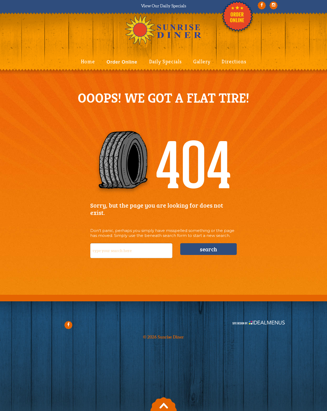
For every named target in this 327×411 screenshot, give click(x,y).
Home (88, 61)
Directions (234, 61)
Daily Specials (165, 61)
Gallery (201, 61)
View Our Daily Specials (163, 5)
